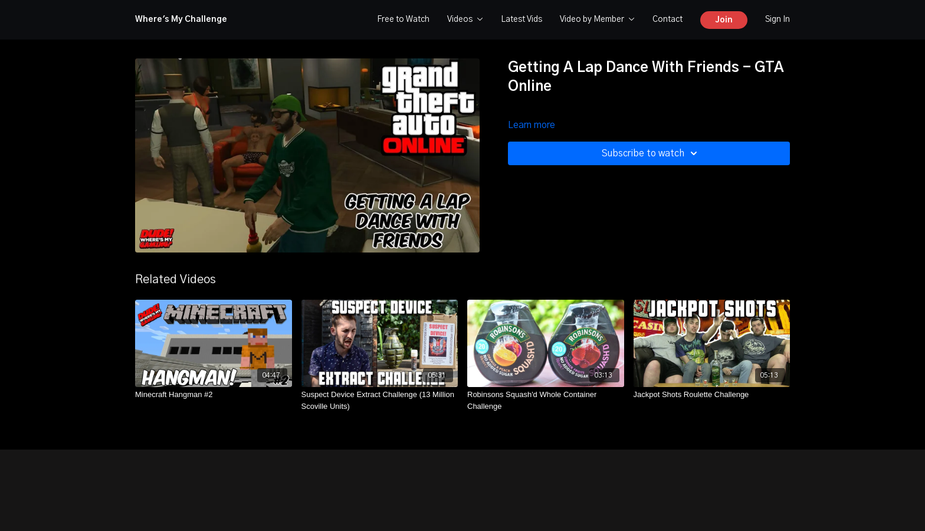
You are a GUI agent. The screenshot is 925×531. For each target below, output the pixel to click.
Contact (667, 19)
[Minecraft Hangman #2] (213, 395)
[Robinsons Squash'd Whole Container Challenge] (545, 400)
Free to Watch (403, 19)
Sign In (777, 19)
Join (724, 20)
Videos (465, 19)
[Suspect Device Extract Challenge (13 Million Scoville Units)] (379, 400)
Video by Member (597, 19)
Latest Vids (521, 19)
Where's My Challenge (181, 19)
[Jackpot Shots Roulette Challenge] (712, 395)
